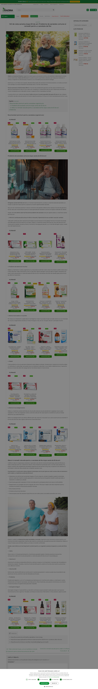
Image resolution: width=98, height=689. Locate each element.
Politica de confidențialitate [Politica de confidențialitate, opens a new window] (53, 677)
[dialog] (49, 679)
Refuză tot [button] (54, 683)
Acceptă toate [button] (44, 683)
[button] (49, 686)
